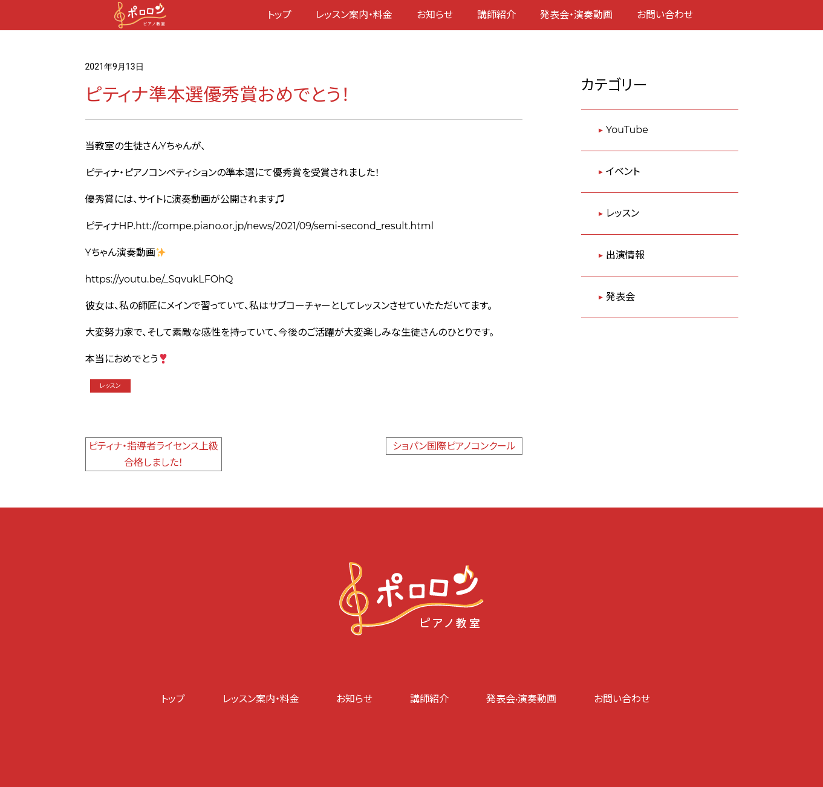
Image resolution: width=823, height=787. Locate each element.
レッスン (110, 386)
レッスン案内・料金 (354, 15)
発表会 (620, 296)
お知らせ (435, 15)
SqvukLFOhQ (201, 279)
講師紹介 (496, 15)
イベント (623, 171)
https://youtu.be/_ (127, 279)
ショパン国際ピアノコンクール (454, 446)
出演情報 (625, 255)
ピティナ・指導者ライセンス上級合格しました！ (153, 454)
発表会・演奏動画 (576, 15)
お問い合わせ (665, 15)
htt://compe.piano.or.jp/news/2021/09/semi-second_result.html (284, 226)
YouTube (627, 130)
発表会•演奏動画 (521, 699)
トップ (279, 15)
